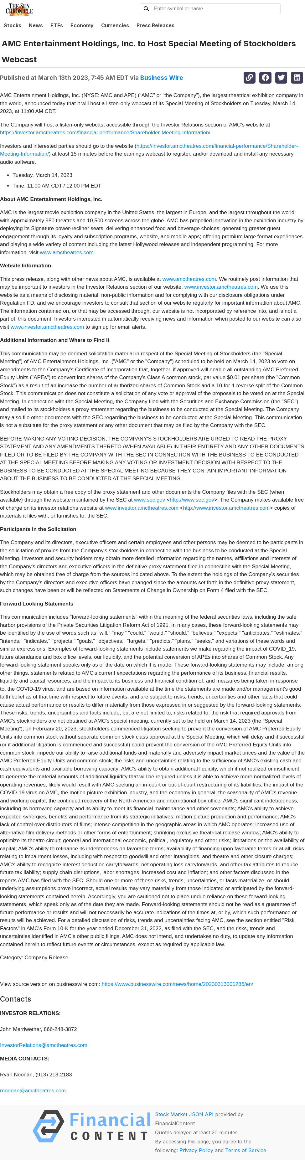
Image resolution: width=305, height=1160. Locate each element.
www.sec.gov (149, 500)
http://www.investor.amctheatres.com (226, 508)
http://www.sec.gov (192, 500)
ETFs (56, 25)
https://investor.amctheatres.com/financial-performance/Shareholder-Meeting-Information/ (105, 133)
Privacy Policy (196, 1150)
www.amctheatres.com (67, 252)
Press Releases (155, 25)
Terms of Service (245, 1150)
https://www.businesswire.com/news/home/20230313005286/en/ (177, 984)
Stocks (12, 25)
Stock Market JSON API (184, 1114)
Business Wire (161, 77)
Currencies (115, 25)
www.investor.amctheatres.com (221, 287)
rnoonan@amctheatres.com (33, 1091)
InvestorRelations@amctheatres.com (43, 1045)
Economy (82, 25)
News (36, 25)
